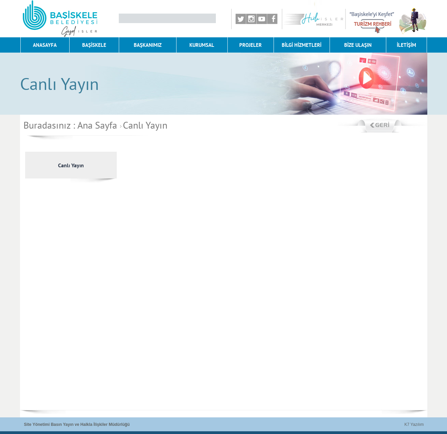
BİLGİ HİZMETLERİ (301, 45)
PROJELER (250, 45)
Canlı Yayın (142, 125)
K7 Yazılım (414, 424)
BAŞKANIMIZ (148, 45)
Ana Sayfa (97, 125)
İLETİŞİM (406, 45)
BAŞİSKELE (94, 45)
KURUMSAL (201, 45)
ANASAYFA (45, 45)
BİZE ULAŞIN (358, 45)
